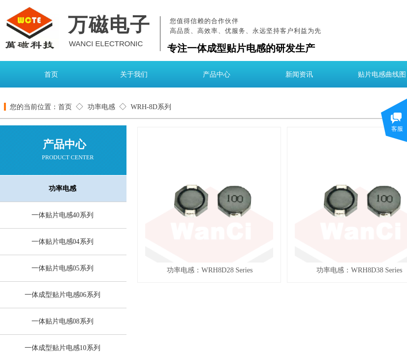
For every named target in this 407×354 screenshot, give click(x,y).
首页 (51, 74)
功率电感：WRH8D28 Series (209, 270)
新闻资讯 (299, 74)
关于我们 (134, 74)
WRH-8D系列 (150, 107)
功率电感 (101, 107)
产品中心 (216, 74)
